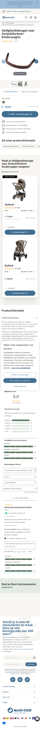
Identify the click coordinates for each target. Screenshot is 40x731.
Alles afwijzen (20, 386)
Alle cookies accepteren (19, 380)
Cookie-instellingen (19, 375)
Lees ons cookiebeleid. (21, 368)
